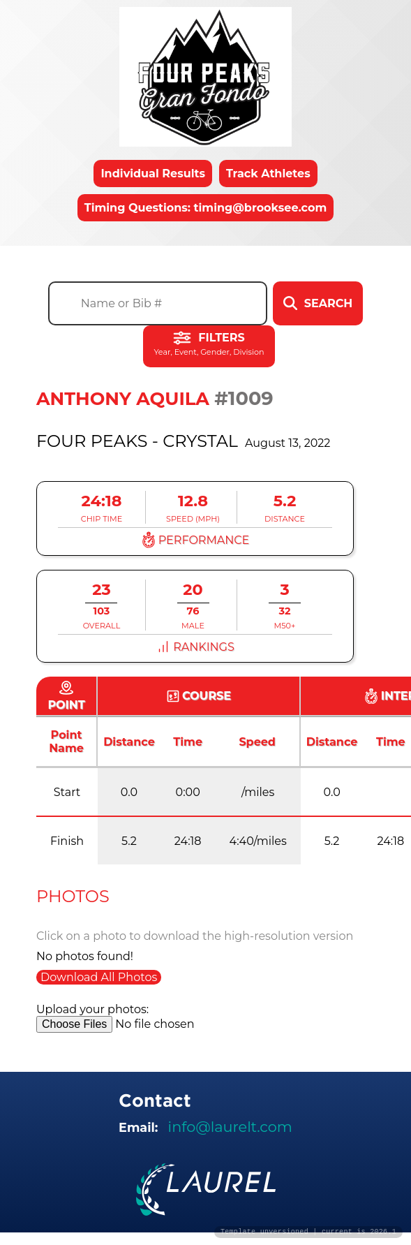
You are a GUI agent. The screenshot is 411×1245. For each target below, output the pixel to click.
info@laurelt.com (230, 1126)
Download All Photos (98, 977)
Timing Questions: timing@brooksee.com (205, 207)
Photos (73, 896)
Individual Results (152, 173)
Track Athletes (268, 173)
